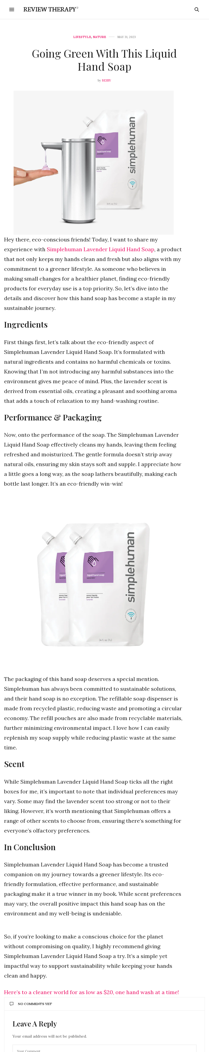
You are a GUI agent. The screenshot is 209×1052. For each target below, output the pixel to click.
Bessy (106, 80)
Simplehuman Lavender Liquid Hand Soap (100, 249)
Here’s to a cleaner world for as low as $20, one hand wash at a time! (91, 992)
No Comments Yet (31, 1004)
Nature (99, 37)
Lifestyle (82, 37)
